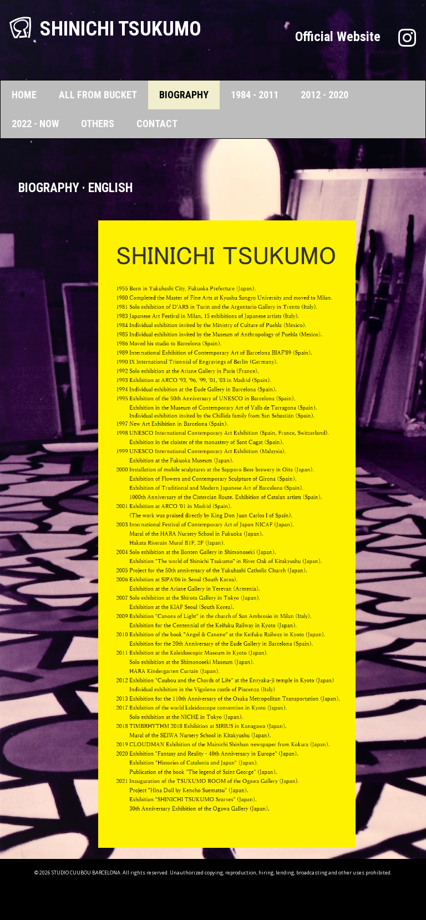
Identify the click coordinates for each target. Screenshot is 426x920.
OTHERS (97, 123)
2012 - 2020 (324, 94)
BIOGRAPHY (184, 94)
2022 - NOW (35, 123)
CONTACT (157, 123)
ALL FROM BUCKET (98, 94)
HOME (24, 94)
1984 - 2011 (254, 94)
